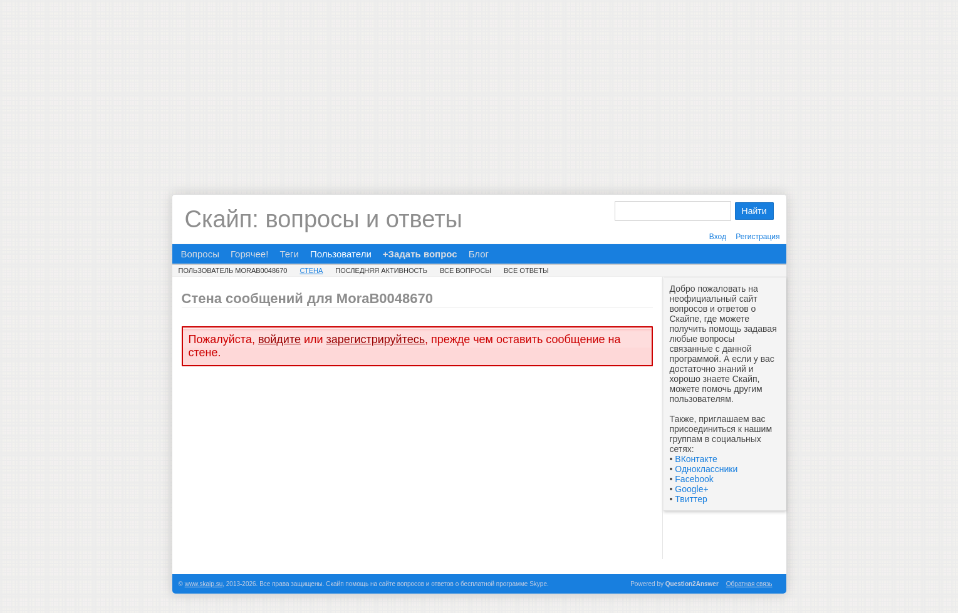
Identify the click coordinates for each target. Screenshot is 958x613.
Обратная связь (749, 583)
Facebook (694, 479)
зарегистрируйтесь (375, 339)
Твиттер (691, 499)
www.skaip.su (204, 583)
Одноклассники (706, 469)
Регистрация (757, 236)
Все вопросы (465, 270)
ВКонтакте (696, 459)
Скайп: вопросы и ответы (323, 219)
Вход (717, 236)
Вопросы (200, 254)
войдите (279, 339)
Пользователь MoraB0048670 (233, 270)
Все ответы (526, 270)
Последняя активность (381, 270)
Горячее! (249, 254)
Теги (289, 254)
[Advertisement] (479, 87)
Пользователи (341, 254)
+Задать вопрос (420, 254)
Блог (479, 254)
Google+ (691, 489)
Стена (311, 270)
